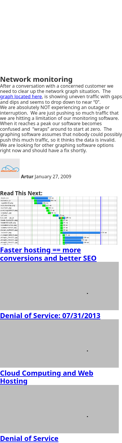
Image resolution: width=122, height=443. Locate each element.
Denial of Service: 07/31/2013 (50, 315)
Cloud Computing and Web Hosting (46, 377)
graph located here (21, 96)
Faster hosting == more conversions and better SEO (48, 254)
